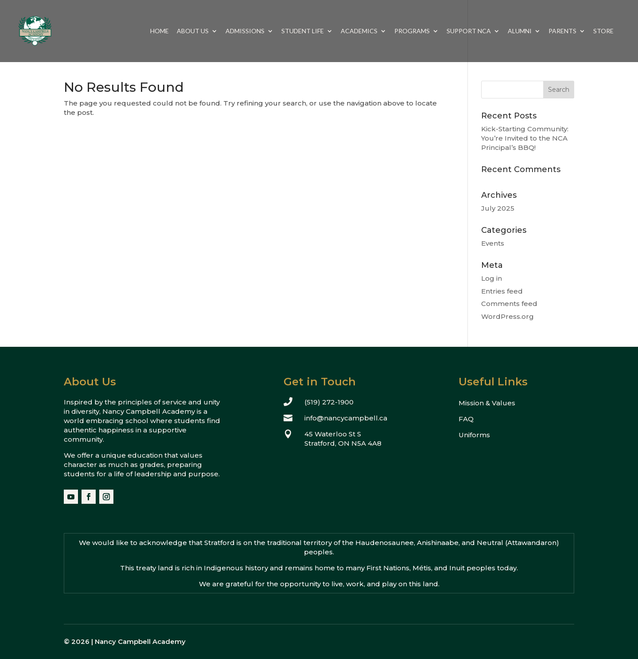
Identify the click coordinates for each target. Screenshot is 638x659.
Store (603, 31)
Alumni (520, 31)
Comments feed (509, 303)
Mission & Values (487, 403)
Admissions (245, 31)
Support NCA (469, 31)
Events (492, 243)
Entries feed (502, 291)
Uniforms (474, 435)
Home (159, 31)
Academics (359, 31)
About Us (193, 31)
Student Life (302, 31)
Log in (491, 278)
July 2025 (497, 208)
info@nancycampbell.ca (345, 418)
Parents (562, 31)
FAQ (466, 419)
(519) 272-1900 (329, 402)
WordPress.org (507, 316)
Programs (412, 31)
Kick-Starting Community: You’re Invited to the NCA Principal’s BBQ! (524, 138)
